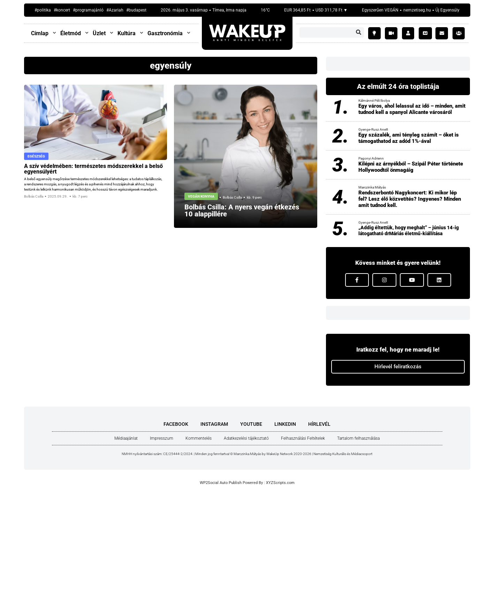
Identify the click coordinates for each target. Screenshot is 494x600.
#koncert (62, 10)
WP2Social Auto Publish (221, 482)
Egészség (36, 156)
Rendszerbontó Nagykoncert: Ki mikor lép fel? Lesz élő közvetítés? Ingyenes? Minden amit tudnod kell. (409, 199)
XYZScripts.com (280, 482)
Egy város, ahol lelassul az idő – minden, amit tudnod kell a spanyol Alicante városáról (411, 109)
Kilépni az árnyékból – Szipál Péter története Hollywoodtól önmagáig (410, 167)
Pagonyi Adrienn (371, 158)
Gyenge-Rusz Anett (373, 129)
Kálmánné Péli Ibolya (374, 100)
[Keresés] (359, 32)
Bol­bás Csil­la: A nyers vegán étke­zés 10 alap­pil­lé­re (241, 210)
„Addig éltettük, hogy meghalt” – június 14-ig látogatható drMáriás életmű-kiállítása (408, 230)
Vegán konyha (201, 196)
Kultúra (130, 33)
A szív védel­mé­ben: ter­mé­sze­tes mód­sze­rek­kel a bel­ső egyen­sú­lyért (93, 169)
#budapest (136, 10)
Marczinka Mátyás (372, 187)
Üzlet (103, 33)
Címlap (44, 33)
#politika (43, 10)
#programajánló (88, 10)
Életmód (74, 33)
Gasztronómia (169, 33)
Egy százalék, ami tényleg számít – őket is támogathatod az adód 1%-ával (408, 138)
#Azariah (114, 10)
